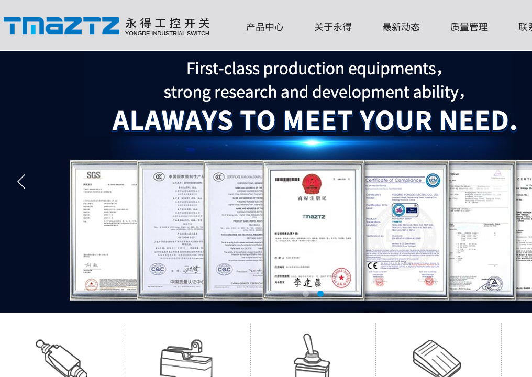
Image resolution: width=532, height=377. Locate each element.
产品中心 (265, 26)
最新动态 (401, 26)
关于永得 (333, 26)
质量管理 (469, 26)
